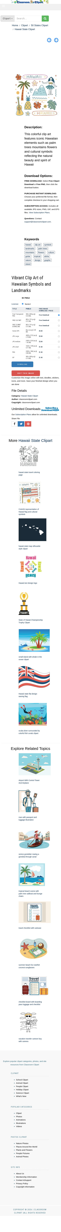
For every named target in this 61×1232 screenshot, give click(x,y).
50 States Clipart (39, 25)
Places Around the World (26, 1147)
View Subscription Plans (39, 212)
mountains (29, 252)
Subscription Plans (23, 414)
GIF (13, 357)
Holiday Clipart (22, 1089)
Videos (19, 1126)
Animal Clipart (22, 1083)
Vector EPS (15, 331)
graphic (47, 260)
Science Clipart (22, 1093)
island (27, 264)
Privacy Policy (22, 1183)
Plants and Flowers (24, 1150)
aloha (46, 256)
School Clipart (22, 1080)
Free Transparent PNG (17, 315)
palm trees (42, 248)
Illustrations (21, 1123)
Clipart (24, 25)
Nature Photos (22, 1143)
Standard (28, 304)
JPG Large (15, 336)
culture (51, 252)
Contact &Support (23, 1180)
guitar (27, 256)
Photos (19, 1116)
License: (15, 304)
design (37, 260)
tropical (37, 256)
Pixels (28, 309)
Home (15, 25)
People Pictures (23, 1153)
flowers (41, 252)
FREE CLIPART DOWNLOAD (16, 325)
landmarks (29, 248)
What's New (21, 1096)
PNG (13, 352)
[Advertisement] (30, 58)
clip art (37, 245)
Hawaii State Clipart (25, 29)
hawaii (28, 245)
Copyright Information (25, 1187)
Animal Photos (22, 1156)
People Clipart (22, 1086)
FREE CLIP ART (16, 320)
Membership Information (26, 1177)
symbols (47, 245)
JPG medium (16, 341)
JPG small (15, 347)
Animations (21, 1120)
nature (28, 260)
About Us (20, 1173)
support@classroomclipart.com (37, 222)
